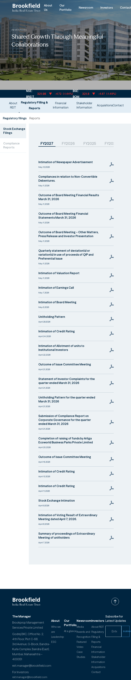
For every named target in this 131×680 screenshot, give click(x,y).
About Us (48, 7)
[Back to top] (115, 601)
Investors (106, 7)
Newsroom (86, 7)
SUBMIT (126, 631)
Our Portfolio (65, 7)
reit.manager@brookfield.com (31, 665)
